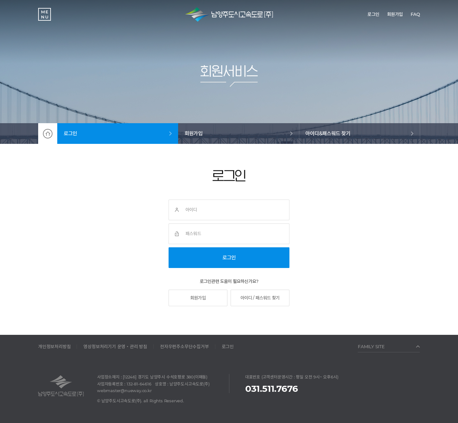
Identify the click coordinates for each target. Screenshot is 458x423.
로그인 (70, 133)
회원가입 (193, 133)
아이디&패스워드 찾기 (327, 133)
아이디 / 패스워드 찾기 (260, 298)
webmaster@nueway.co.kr (124, 390)
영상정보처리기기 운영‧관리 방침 (115, 346)
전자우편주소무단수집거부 (184, 346)
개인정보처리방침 (54, 346)
